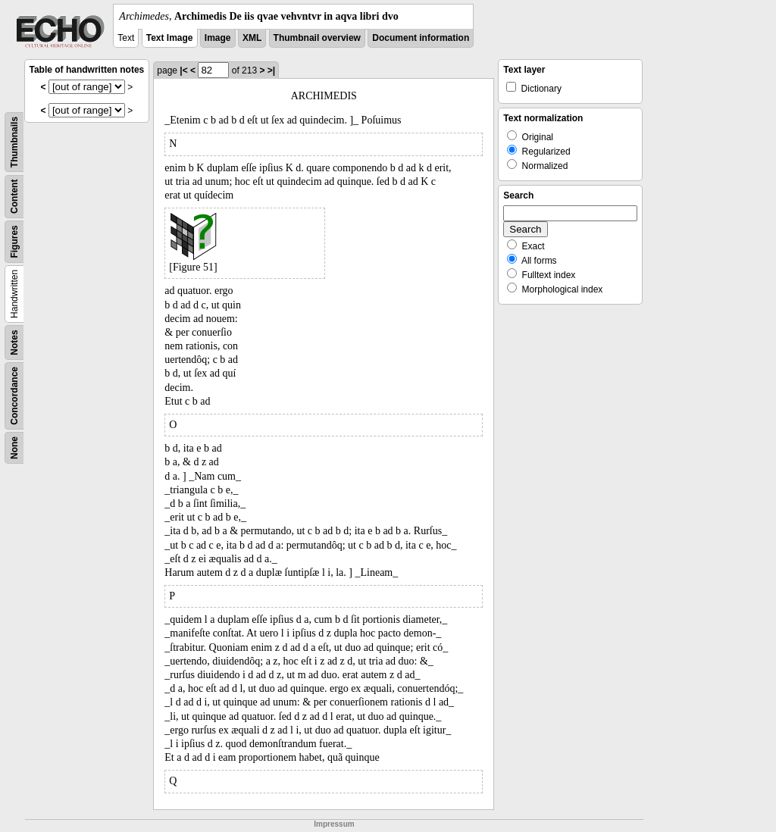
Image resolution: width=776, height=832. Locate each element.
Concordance (14, 396)
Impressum (334, 824)
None (14, 447)
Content (14, 197)
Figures (14, 241)
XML (251, 38)
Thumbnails (14, 142)
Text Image (169, 38)
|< (183, 70)
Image (218, 38)
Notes (14, 342)
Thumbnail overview (317, 38)
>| (271, 70)
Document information (420, 38)
